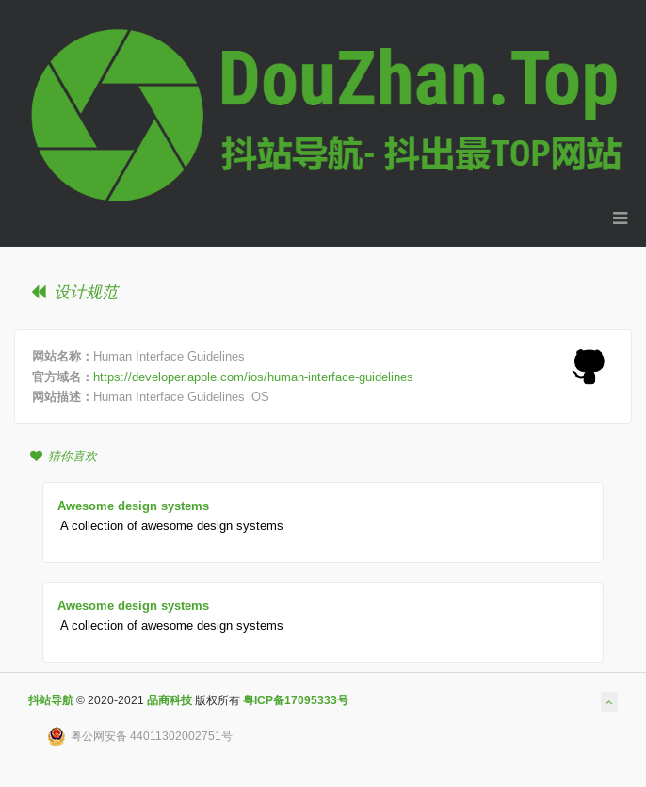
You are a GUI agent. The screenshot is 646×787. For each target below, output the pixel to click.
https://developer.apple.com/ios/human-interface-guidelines (253, 376)
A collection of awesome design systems (171, 525)
